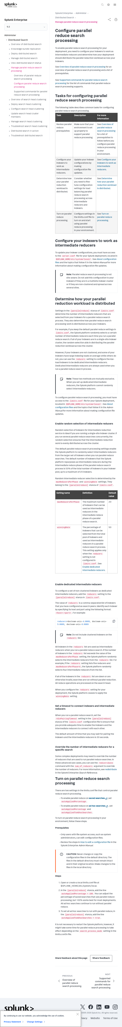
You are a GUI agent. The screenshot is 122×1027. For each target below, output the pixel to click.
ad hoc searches (97, 806)
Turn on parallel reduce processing (104, 217)
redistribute (111, 770)
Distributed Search (64, 18)
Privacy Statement (12, 1023)
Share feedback (101, 958)
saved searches (97, 798)
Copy (115, 622)
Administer (81, 13)
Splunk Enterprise (64, 13)
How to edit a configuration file (95, 842)
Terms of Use (110, 1018)
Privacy (83, 1018)
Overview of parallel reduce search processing (82, 67)
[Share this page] (109, 19)
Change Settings (35, 1023)
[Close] (77, 1015)
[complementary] (109, 19)
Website (95, 1018)
